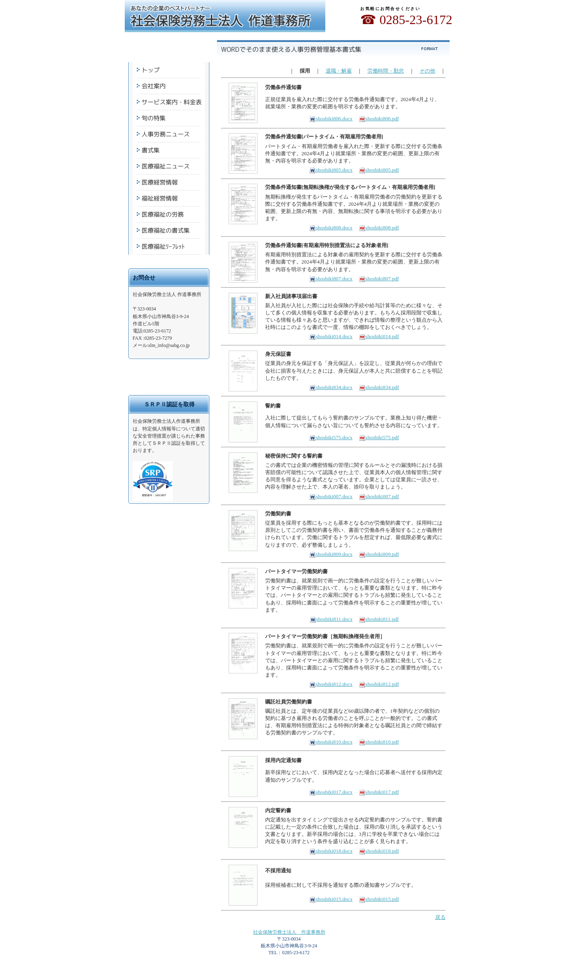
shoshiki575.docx (330, 437)
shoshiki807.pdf (379, 279)
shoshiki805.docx (330, 170)
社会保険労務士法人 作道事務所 (289, 932)
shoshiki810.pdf (379, 742)
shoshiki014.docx (330, 336)
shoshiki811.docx (331, 619)
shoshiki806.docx (330, 119)
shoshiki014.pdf (379, 336)
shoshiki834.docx (330, 387)
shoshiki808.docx (330, 228)
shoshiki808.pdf (379, 228)
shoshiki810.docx (330, 742)
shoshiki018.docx (330, 851)
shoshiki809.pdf (379, 554)
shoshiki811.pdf (379, 619)
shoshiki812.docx (330, 684)
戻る (440, 917)
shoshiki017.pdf (379, 792)
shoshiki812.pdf (379, 684)
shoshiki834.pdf (379, 387)
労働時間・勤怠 (385, 71)
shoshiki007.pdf (379, 496)
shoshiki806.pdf (379, 119)
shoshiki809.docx (330, 554)
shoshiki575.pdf (379, 437)
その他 (427, 71)
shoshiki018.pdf (379, 851)
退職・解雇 (339, 71)
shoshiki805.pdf (379, 170)
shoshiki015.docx (330, 899)
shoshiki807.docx (330, 279)
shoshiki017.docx (330, 792)
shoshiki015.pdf (379, 899)
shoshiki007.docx (330, 496)
